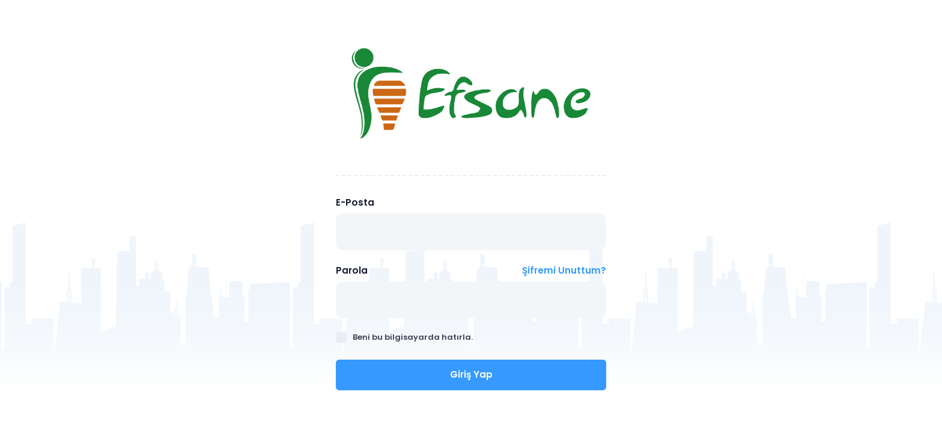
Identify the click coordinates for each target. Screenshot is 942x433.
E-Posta (355, 202)
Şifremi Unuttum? (564, 270)
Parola (352, 270)
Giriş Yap (471, 374)
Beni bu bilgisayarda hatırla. (404, 337)
